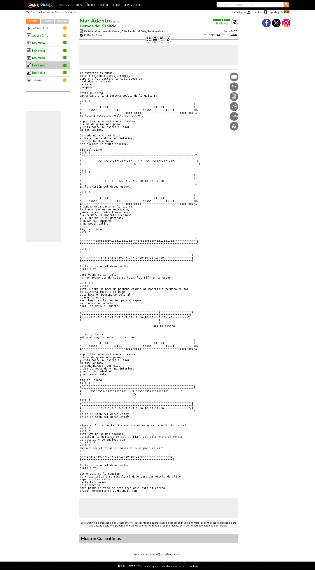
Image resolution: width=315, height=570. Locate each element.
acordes (77, 5)
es (175, 566)
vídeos (128, 5)
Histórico (62, 21)
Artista (47, 21)
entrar (258, 12)
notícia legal (149, 566)
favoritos (103, 5)
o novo (116, 5)
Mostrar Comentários (101, 538)
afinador (90, 5)
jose (218, 34)
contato (193, 566)
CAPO (234, 34)
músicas (64, 5)
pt (186, 566)
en (180, 566)
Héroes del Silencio (98, 26)
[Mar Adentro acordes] (146, 554)
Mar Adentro (96, 20)
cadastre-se (239, 12)
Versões (33, 21)
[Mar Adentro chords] (170, 554)
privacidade (165, 566)
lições (138, 5)
